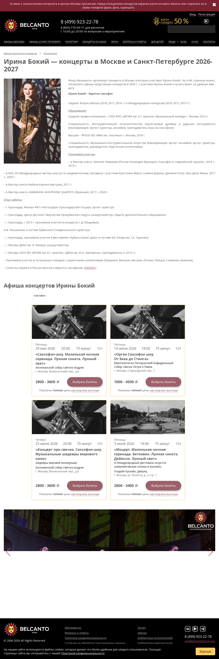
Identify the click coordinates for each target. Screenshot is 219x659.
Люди (172, 41)
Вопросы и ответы (134, 41)
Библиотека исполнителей (155, 638)
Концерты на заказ (94, 41)
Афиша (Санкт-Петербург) (45, 41)
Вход (193, 14)
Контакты (209, 41)
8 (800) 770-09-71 (72, 27)
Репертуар (71, 41)
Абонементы (73, 627)
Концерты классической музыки (26, 25)
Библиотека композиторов (155, 643)
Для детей (157, 41)
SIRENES (90, 268)
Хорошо (205, 651)
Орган (114, 41)
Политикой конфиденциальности (83, 653)
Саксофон (39, 295)
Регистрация (207, 14)
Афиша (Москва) (14, 41)
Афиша (142, 633)
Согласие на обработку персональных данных (95, 643)
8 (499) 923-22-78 (79, 22)
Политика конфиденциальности (85, 638)
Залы (183, 41)
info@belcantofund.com (200, 641)
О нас (195, 41)
